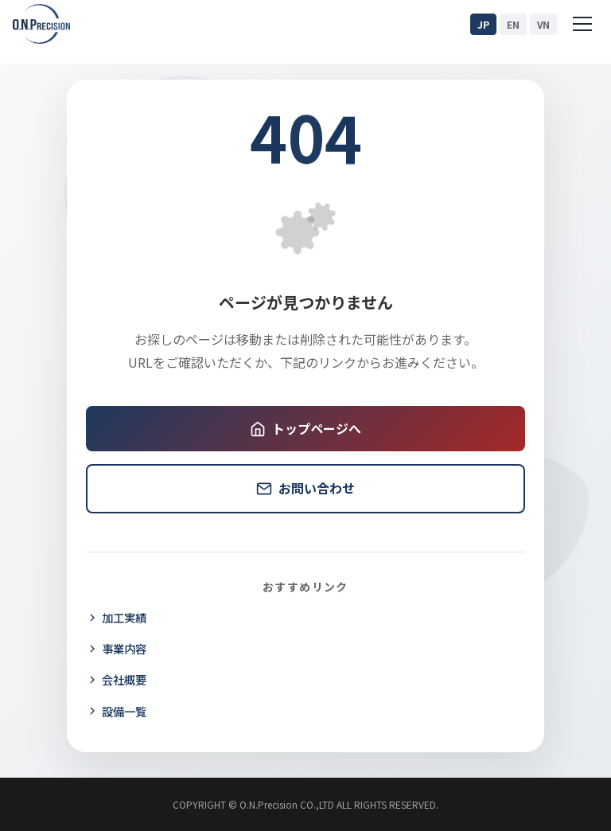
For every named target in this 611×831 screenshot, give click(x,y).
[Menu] (582, 24)
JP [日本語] (483, 24)
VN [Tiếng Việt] (543, 24)
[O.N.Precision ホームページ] (41, 24)
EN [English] (513, 24)
